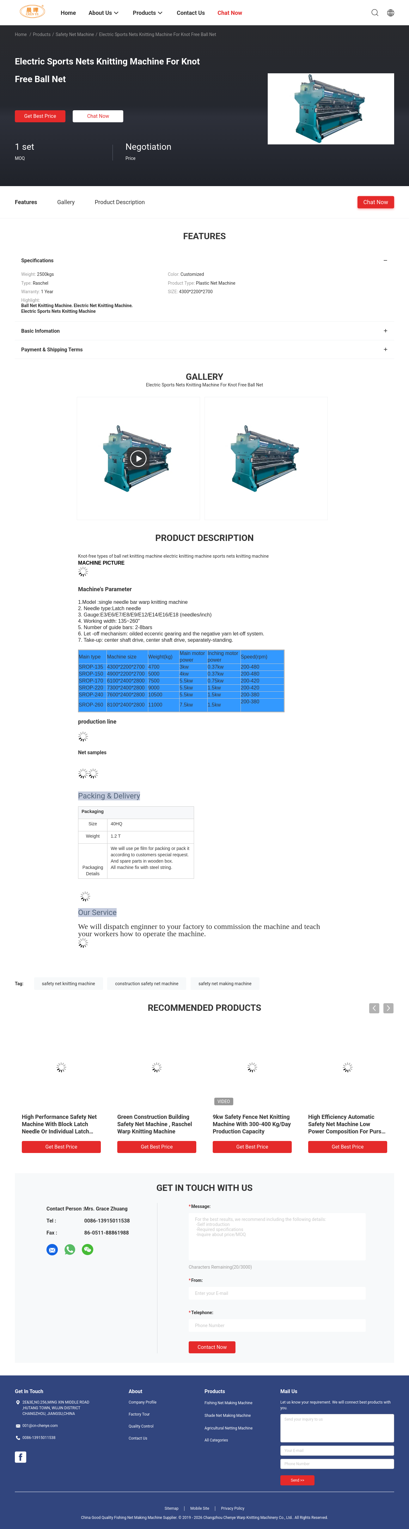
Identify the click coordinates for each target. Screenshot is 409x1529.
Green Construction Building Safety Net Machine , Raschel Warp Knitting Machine (154, 1124)
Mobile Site (199, 1508)
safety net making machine (225, 983)
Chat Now (98, 116)
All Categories (216, 1440)
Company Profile (142, 1402)
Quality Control (141, 1426)
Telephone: (202, 1312)
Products (42, 34)
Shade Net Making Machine (227, 1415)
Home (21, 34)
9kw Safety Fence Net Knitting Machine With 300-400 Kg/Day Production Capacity (252, 1124)
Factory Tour (139, 1414)
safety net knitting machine (68, 983)
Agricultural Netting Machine (228, 1428)
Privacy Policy (232, 1508)
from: (197, 1280)
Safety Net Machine (75, 34)
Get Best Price (40, 116)
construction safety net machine (146, 983)
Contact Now (212, 1347)
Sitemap (172, 1508)
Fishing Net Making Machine (228, 1403)
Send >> (297, 1480)
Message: (201, 1206)
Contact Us (138, 1438)
